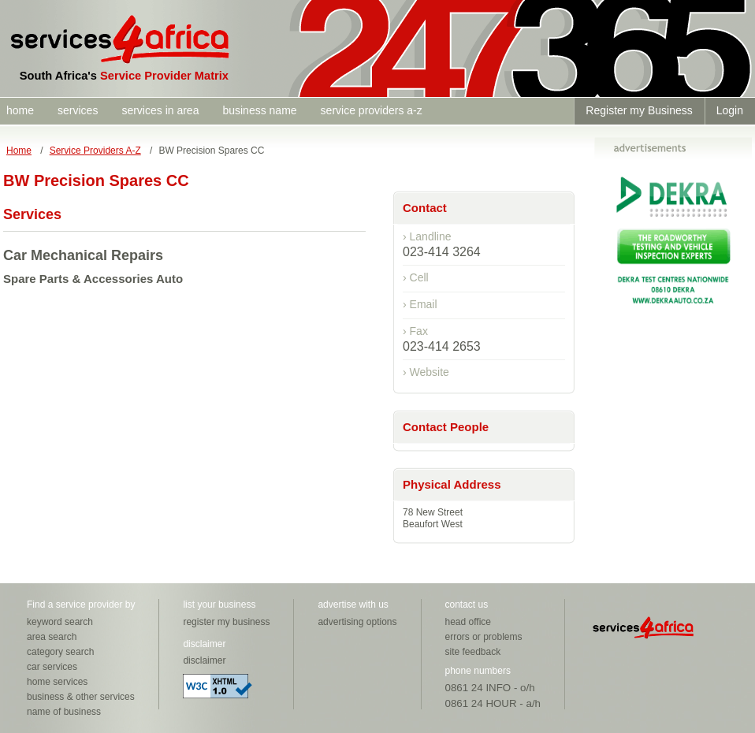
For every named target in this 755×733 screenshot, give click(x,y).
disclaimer (204, 660)
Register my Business (639, 110)
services (78, 110)
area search (51, 636)
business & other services (81, 696)
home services (57, 681)
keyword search (60, 621)
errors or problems (484, 636)
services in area (160, 110)
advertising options (357, 621)
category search (60, 651)
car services (52, 666)
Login (729, 110)
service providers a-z (371, 110)
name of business (64, 711)
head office (468, 621)
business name (259, 110)
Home (19, 150)
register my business (226, 621)
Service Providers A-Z (95, 150)
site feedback (473, 651)
